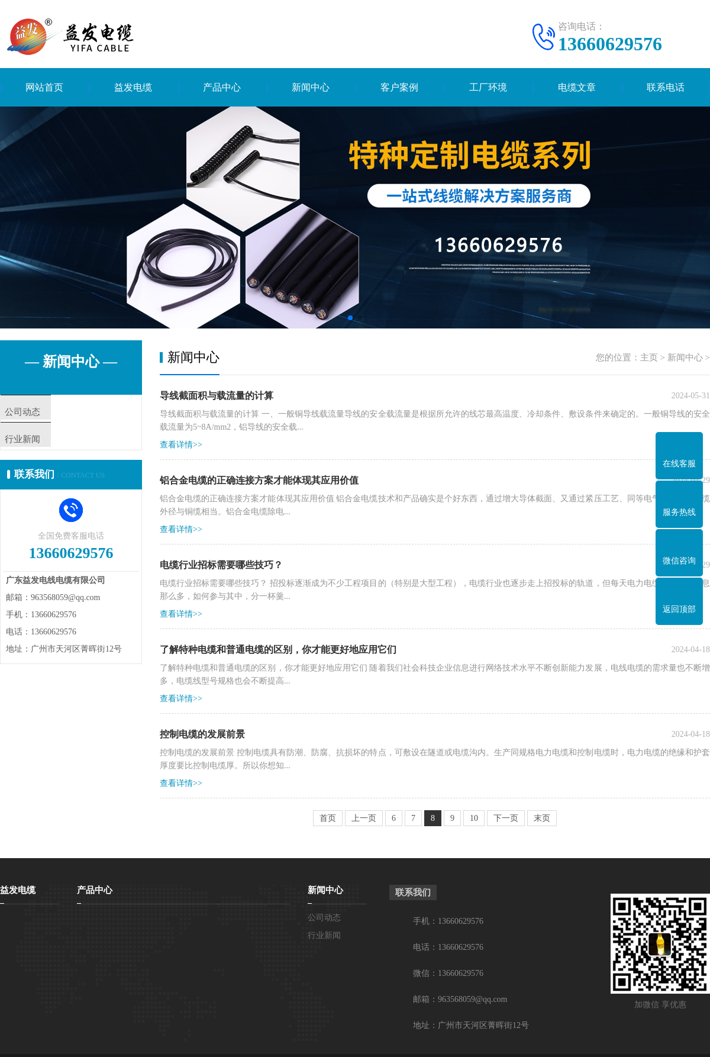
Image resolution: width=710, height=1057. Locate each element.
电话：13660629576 (448, 947)
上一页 (363, 818)
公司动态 (45, 412)
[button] (350, 317)
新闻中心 (311, 87)
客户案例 (399, 87)
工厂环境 (488, 87)
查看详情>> (181, 444)
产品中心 (222, 87)
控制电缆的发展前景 (202, 734)
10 (474, 818)
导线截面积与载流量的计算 (216, 396)
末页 (542, 818)
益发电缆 (133, 87)
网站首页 (44, 87)
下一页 (505, 818)
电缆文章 (577, 87)
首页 (328, 818)
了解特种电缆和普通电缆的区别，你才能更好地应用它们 (278, 649)
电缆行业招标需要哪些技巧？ (221, 565)
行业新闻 (45, 447)
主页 (649, 357)
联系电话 (666, 87)
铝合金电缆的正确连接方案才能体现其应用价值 (259, 480)
